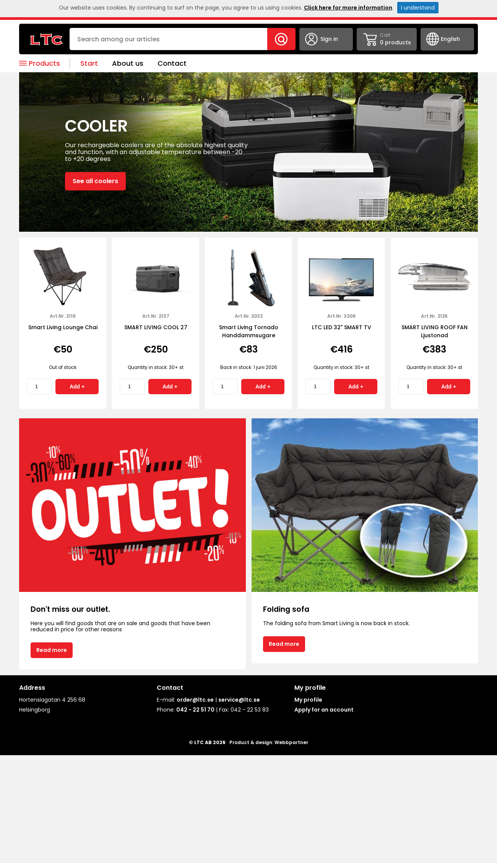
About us (127, 63)
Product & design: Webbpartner (268, 742)
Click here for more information (348, 7)
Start (89, 63)
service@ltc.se (239, 700)
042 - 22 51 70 (195, 709)
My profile (308, 700)
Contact (172, 63)
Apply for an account (324, 709)
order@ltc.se (195, 700)
